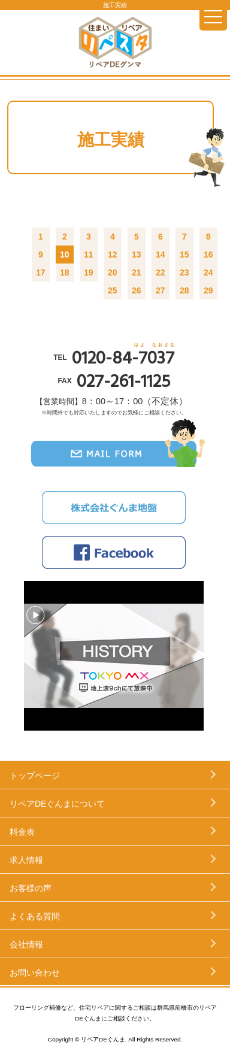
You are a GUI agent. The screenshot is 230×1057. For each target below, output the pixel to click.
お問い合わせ (35, 972)
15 (184, 254)
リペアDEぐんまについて (57, 803)
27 (160, 290)
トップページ (35, 775)
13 (136, 254)
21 (136, 272)
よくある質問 (35, 916)
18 (64, 272)
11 (88, 254)
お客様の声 (31, 888)
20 (112, 272)
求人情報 (26, 860)
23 (184, 272)
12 (112, 254)
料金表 (22, 832)
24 (208, 272)
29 (208, 290)
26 (136, 290)
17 (41, 272)
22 (160, 272)
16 (208, 254)
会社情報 (26, 944)
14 (160, 254)
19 (88, 272)
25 (112, 290)
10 (64, 254)
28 (184, 290)
